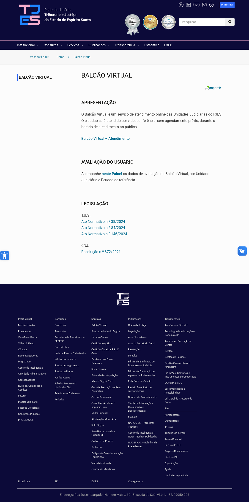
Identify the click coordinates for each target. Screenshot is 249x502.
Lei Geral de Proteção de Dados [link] (178, 400)
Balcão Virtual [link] (99, 325)
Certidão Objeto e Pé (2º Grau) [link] (105, 351)
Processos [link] (60, 325)
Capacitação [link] (171, 463)
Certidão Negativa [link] (101, 343)
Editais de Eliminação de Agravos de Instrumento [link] (141, 373)
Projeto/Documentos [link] (176, 451)
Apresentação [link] (172, 414)
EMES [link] (94, 481)
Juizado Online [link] (99, 337)
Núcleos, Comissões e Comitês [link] (30, 387)
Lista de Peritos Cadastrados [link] (70, 353)
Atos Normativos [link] (137, 337)
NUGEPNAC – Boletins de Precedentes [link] (142, 444)
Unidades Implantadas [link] (177, 475)
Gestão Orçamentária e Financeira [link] (177, 365)
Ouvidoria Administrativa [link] (32, 373)
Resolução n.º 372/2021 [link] (101, 252)
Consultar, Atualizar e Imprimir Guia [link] (103, 405)
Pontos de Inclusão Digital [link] (105, 331)
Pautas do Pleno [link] (64, 371)
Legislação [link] (134, 331)
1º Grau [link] (169, 426)
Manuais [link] (132, 416)
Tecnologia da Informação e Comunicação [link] (180, 333)
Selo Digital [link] (97, 425)
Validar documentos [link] (65, 359)
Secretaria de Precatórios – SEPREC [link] (70, 339)
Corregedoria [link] (135, 481)
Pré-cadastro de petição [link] (104, 375)
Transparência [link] (127, 45)
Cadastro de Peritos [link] (102, 441)
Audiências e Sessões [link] (176, 325)
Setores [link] (22, 395)
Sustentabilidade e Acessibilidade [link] (175, 390)
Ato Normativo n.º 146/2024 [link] (104, 234)
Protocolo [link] (60, 331)
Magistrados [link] (25, 361)
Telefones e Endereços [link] (67, 393)
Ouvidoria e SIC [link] (173, 382)
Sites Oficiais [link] (98, 368)
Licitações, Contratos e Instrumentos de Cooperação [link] (180, 374)
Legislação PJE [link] (173, 444)
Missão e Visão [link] (26, 325)
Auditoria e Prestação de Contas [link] (178, 343)
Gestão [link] (168, 350)
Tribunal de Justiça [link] (175, 432)
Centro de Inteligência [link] (30, 367)
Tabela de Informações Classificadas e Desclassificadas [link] (140, 407)
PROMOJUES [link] (25, 419)
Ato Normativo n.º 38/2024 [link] (103, 221)
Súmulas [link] (132, 355)
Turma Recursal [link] (173, 438)
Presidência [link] (24, 331)
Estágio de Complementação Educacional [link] (107, 455)
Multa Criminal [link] (99, 412)
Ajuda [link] (168, 469)
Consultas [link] (53, 45)
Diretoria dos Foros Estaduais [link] (102, 361)
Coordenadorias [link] (26, 379)
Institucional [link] (28, 45)
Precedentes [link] (62, 346)
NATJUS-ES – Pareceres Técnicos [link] (141, 424)
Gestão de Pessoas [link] (175, 356)
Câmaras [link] (22, 349)
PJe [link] (167, 408)
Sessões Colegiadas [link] (29, 407)
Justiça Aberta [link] (62, 377)
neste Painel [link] (112, 174)
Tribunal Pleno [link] (26, 343)
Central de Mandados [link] (103, 468)
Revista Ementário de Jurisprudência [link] (140, 389)
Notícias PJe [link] (171, 457)
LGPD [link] (168, 45)
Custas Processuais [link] (101, 397)
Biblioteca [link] (96, 446)
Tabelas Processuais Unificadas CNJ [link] (66, 385)
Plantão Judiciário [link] (28, 401)
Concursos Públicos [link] (29, 413)
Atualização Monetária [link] (103, 419)
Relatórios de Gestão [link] (139, 381)
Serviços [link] (75, 45)
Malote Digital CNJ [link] (101, 381)
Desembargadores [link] (28, 355)
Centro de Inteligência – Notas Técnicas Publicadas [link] (142, 434)
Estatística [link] (151, 45)
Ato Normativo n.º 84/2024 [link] (103, 228)
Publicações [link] (99, 45)
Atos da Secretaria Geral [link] (141, 343)
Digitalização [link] (172, 420)
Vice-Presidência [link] (27, 337)
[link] (4, 255)
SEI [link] (56, 481)
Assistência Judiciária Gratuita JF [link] (103, 433)
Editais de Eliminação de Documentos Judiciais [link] (141, 363)
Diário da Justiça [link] (137, 325)
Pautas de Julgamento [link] (67, 365)
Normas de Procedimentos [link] (142, 397)
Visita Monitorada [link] (101, 463)
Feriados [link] (59, 399)
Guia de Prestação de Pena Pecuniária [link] (106, 389)
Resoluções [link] (134, 349)
